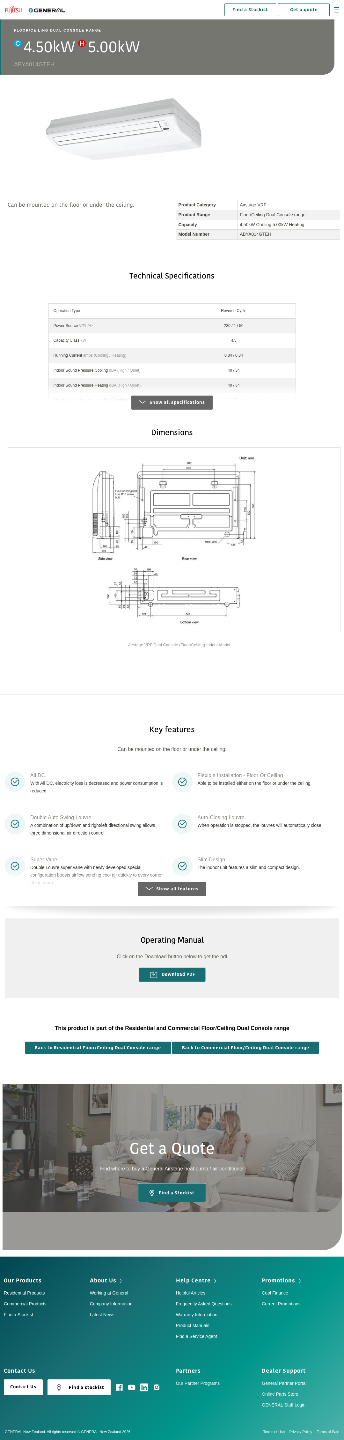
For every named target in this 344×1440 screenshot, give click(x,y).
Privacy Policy (303, 1432)
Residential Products (24, 1293)
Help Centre (193, 1281)
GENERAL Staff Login (283, 1405)
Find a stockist (79, 1388)
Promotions (278, 1281)
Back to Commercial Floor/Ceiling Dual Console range (245, 1048)
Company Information (111, 1304)
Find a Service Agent (196, 1337)
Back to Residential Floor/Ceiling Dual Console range (98, 1048)
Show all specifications (172, 403)
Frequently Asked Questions (204, 1304)
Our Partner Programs (198, 1383)
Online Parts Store (280, 1394)
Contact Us (23, 1387)
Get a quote (304, 10)
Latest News (102, 1315)
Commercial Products (25, 1304)
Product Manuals (192, 1326)
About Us (103, 1281)
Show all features (171, 890)
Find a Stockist (250, 10)
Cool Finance (275, 1293)
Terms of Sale (328, 1432)
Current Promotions (281, 1304)
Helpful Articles (191, 1293)
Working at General (109, 1293)
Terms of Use (276, 1432)
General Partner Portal (284, 1383)
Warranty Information (196, 1315)
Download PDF (172, 975)
